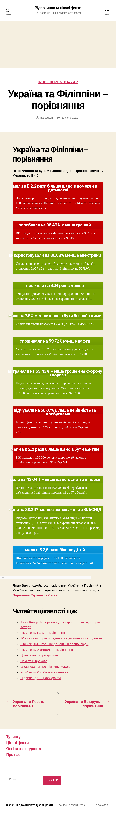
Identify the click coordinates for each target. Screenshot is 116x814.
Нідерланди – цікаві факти (40, 678)
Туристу (13, 737)
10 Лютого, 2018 (71, 117)
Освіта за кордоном (23, 749)
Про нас (13, 755)
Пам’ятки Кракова (33, 661)
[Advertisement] (58, 44)
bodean (49, 117)
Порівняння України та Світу (58, 81)
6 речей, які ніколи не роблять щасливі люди (54, 644)
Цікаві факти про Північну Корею (45, 666)
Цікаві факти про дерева (39, 655)
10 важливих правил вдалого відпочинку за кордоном (61, 638)
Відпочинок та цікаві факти (58, 8)
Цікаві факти (17, 743)
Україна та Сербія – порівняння (44, 672)
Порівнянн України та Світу (35, 595)
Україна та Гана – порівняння (42, 632)
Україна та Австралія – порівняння (46, 649)
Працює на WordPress (71, 805)
